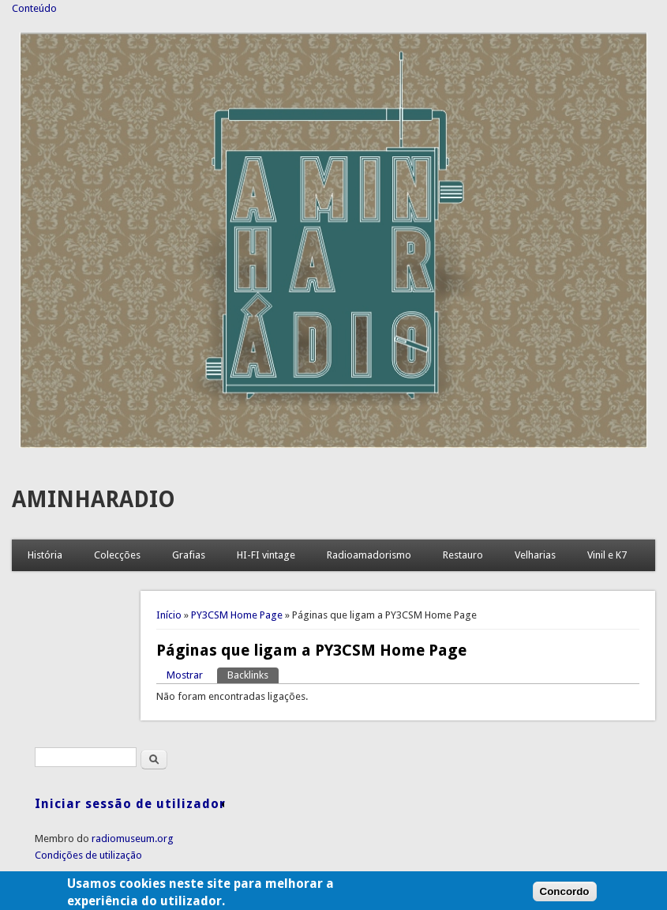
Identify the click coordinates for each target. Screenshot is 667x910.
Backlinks (253, 674)
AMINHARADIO (93, 500)
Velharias (535, 555)
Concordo (565, 898)
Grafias (188, 555)
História (45, 555)
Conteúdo (34, 8)
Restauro (463, 555)
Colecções (117, 555)
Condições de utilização (88, 855)
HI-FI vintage (266, 555)
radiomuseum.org (133, 838)
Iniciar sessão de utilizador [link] (130, 803)
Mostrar (185, 675)
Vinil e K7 (607, 555)
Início (169, 615)
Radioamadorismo (369, 555)
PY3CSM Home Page (237, 615)
